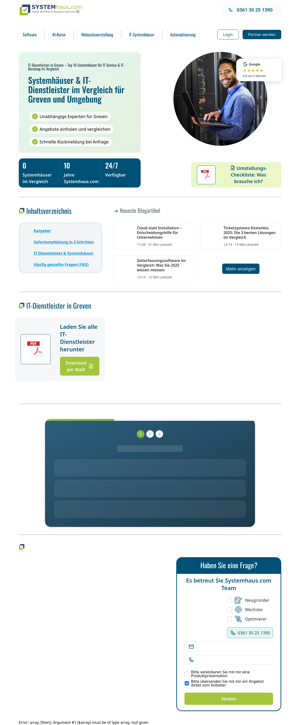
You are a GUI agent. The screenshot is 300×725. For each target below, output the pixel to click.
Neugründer (248, 600)
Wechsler (245, 609)
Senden (228, 699)
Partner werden (262, 34)
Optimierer (247, 619)
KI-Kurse (59, 34)
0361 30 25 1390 (250, 10)
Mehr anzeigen (241, 269)
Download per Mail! (80, 366)
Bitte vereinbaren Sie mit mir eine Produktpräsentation (217, 674)
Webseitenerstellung (97, 34)
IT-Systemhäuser (141, 34)
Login (228, 34)
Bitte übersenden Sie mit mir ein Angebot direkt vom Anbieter (224, 683)
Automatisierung (183, 34)
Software (30, 34)
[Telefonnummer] (232, 659)
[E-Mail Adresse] (232, 646)
